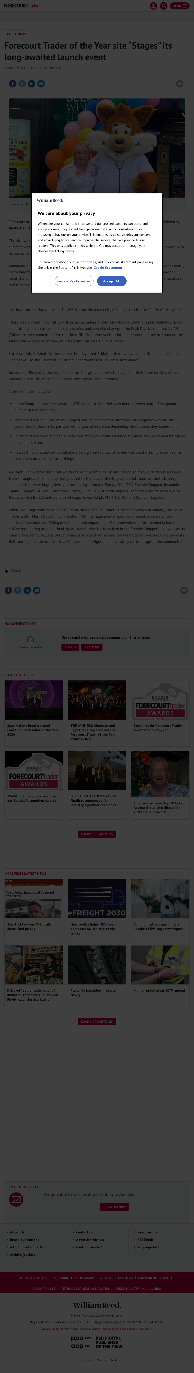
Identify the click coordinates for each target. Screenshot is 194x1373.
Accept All (112, 281)
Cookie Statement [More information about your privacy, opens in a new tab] (108, 267)
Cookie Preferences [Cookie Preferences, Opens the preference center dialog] (74, 281)
